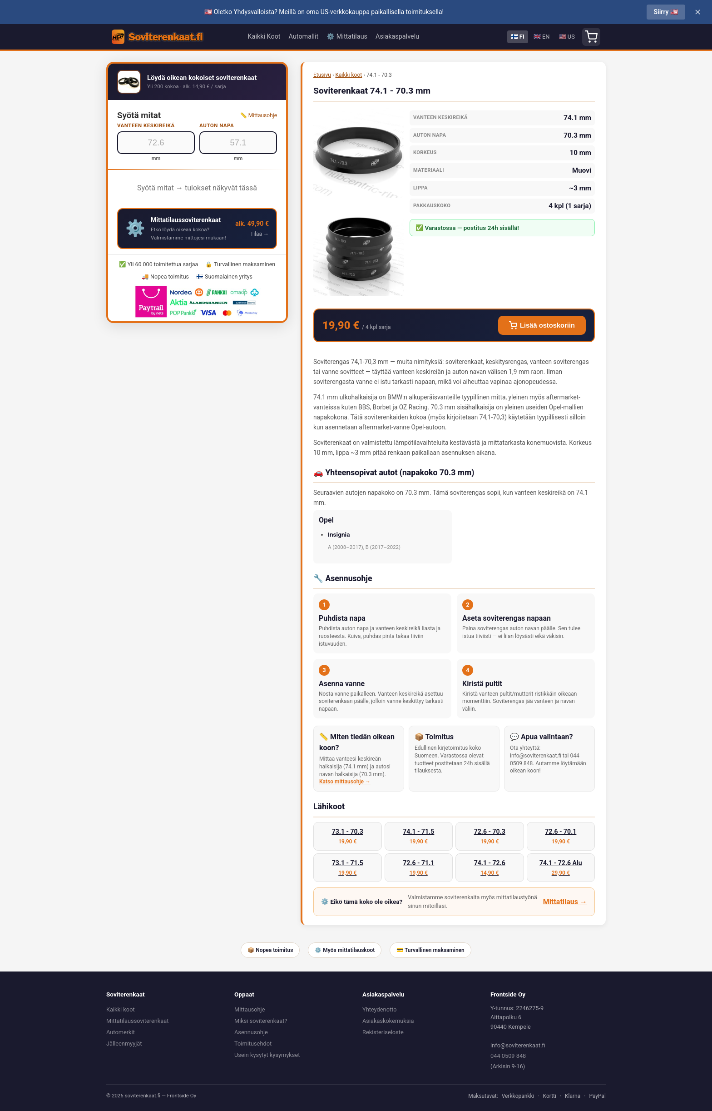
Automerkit (120, 1032)
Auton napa (216, 125)
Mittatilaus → (565, 901)
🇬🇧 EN (542, 36)
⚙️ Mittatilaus (346, 36)
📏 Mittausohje (258, 115)
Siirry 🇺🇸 (666, 11)
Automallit (304, 36)
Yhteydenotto (379, 1009)
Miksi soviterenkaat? (260, 1020)
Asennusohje (251, 1032)
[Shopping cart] (591, 37)
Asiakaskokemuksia (388, 1020)
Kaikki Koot (264, 36)
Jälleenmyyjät (124, 1043)
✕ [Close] (697, 12)
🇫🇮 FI (517, 36)
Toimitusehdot (253, 1043)
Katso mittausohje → (345, 781)
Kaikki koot (348, 75)
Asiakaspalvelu (397, 36)
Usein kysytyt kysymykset (267, 1054)
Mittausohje (249, 1009)
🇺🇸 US (567, 36)
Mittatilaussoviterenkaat (137, 1020)
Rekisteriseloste (383, 1032)
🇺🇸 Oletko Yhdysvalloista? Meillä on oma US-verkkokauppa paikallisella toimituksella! (324, 11)
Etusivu (322, 75)
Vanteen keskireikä (146, 125)
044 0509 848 (508, 1055)
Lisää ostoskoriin (542, 325)
